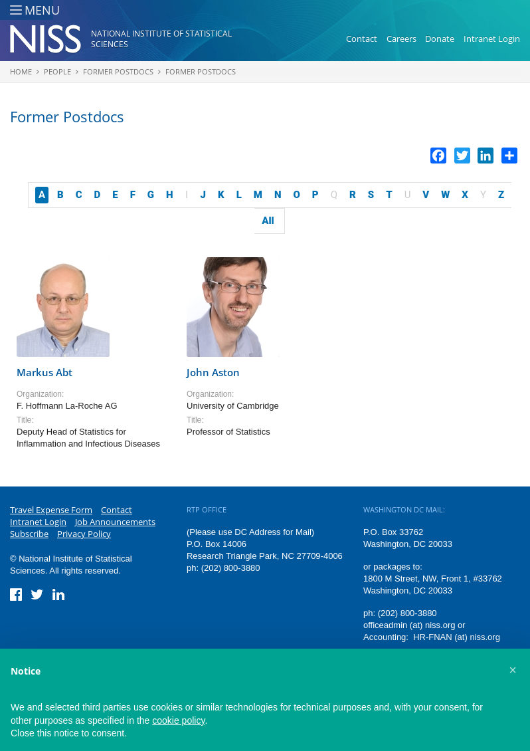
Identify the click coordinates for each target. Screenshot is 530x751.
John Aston (213, 372)
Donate (439, 39)
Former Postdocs (118, 71)
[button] (512, 670)
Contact (361, 39)
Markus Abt (44, 372)
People (57, 71)
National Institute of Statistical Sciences (161, 39)
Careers (401, 39)
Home (21, 71)
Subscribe (29, 534)
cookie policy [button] (178, 720)
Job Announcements (115, 522)
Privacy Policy (84, 534)
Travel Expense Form (51, 510)
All (268, 221)
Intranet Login (492, 39)
